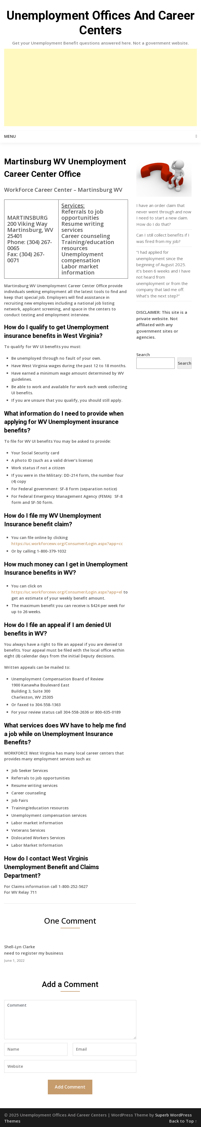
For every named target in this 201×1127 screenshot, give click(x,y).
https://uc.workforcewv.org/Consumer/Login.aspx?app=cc (67, 543)
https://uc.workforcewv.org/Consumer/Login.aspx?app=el (66, 592)
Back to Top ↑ (183, 1121)
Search (143, 354)
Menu (10, 136)
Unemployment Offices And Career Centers (100, 22)
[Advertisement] (100, 87)
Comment (70, 1019)
